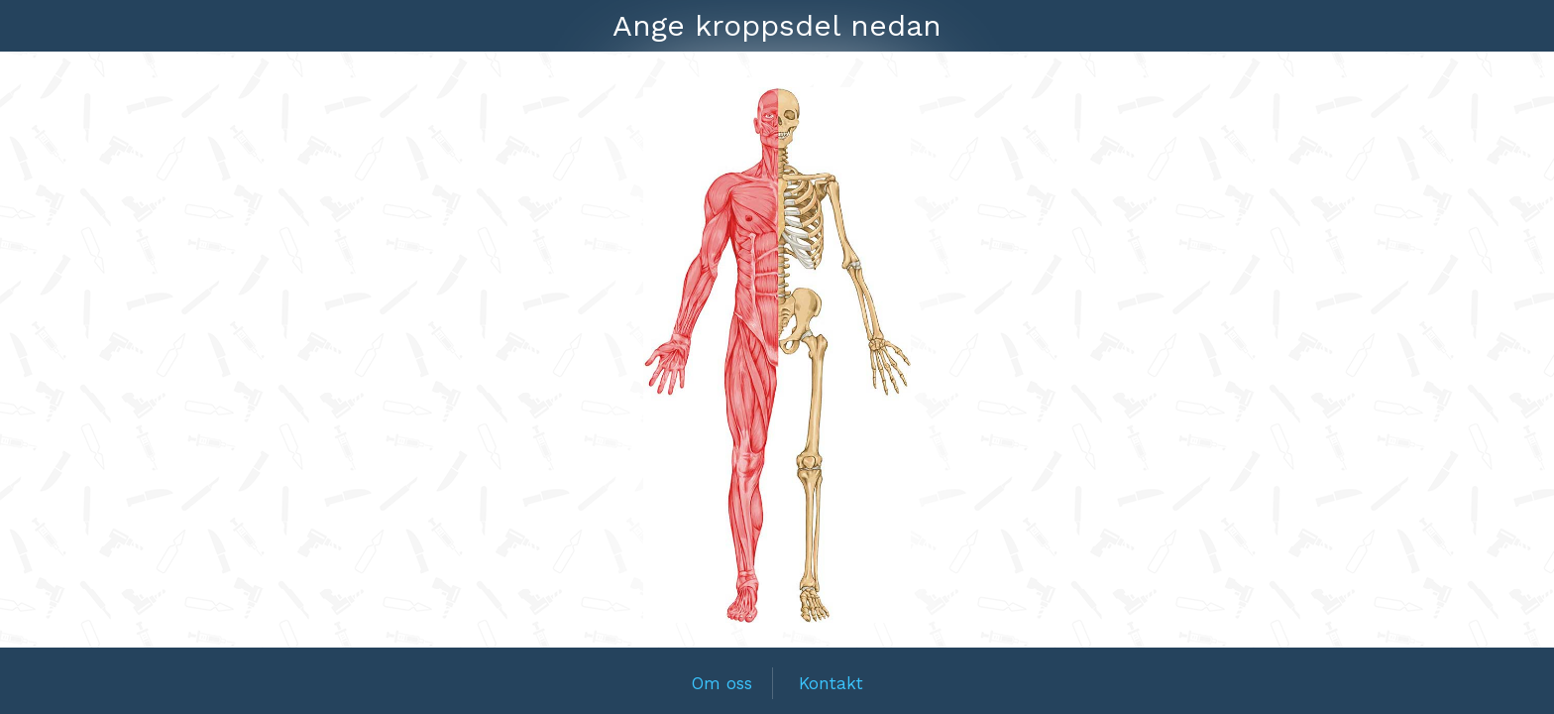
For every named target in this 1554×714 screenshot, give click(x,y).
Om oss (722, 683)
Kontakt (831, 683)
